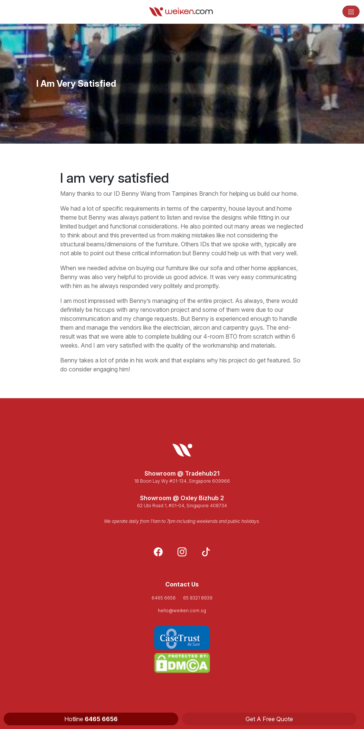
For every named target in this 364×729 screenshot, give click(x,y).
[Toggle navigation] (351, 11)
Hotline (91, 719)
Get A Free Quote (269, 719)
